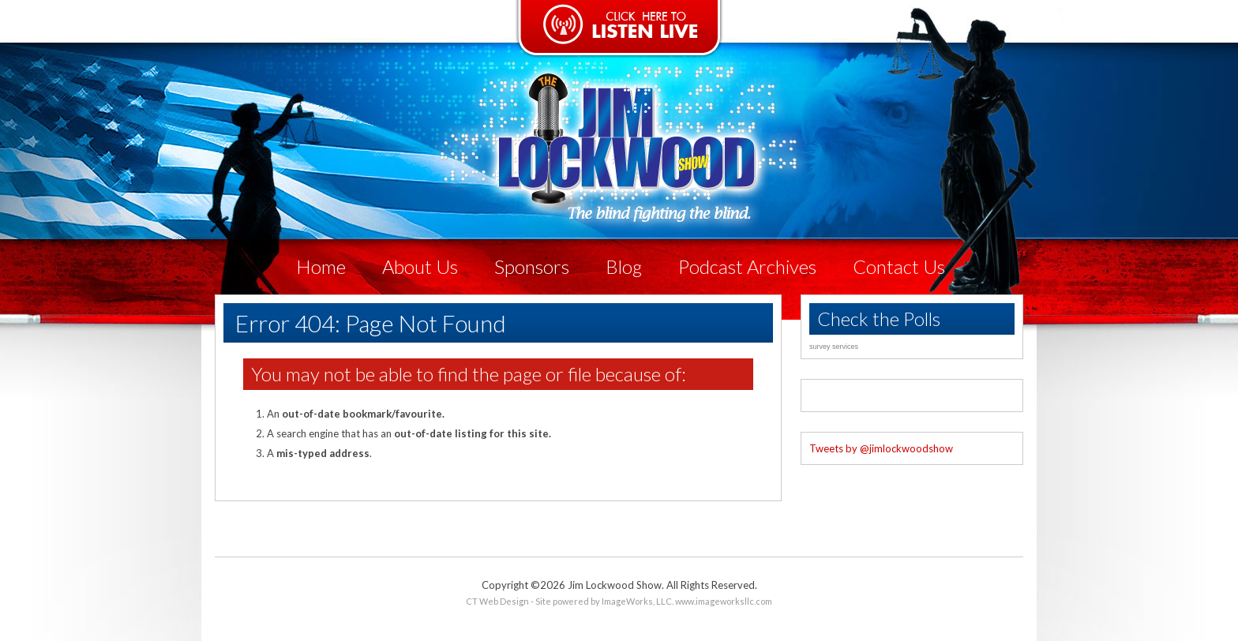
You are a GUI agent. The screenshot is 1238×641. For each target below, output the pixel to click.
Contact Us (899, 266)
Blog (624, 266)
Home (321, 266)
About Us (420, 266)
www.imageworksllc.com (723, 601)
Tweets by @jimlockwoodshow (881, 448)
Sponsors (531, 266)
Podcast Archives (747, 266)
